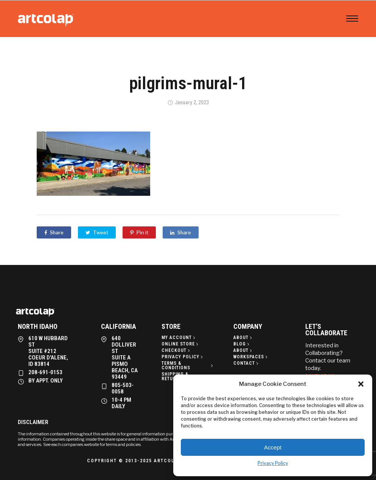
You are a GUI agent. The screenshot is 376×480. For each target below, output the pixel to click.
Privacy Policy (273, 463)
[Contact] (246, 363)
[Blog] (242, 344)
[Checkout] (176, 350)
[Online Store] (181, 344)
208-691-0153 (45, 372)
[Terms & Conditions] (188, 365)
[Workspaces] (251, 357)
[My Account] (179, 337)
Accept (272, 447)
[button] (361, 384)
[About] (243, 337)
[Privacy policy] (183, 357)
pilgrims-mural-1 (188, 83)
